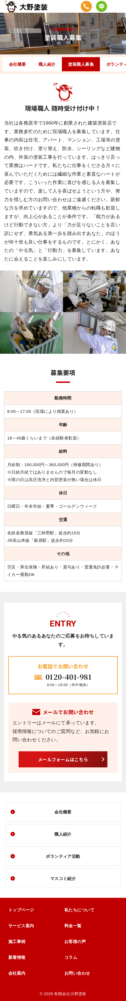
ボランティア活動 (63, 856)
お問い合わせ (77, 973)
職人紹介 (47, 64)
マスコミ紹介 (63, 878)
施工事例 (17, 941)
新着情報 (17, 957)
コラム (70, 957)
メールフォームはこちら (63, 759)
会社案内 (17, 973)
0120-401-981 (69, 676)
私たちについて (79, 910)
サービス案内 (21, 925)
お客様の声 (75, 941)
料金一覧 (73, 925)
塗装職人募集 (81, 64)
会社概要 (17, 64)
